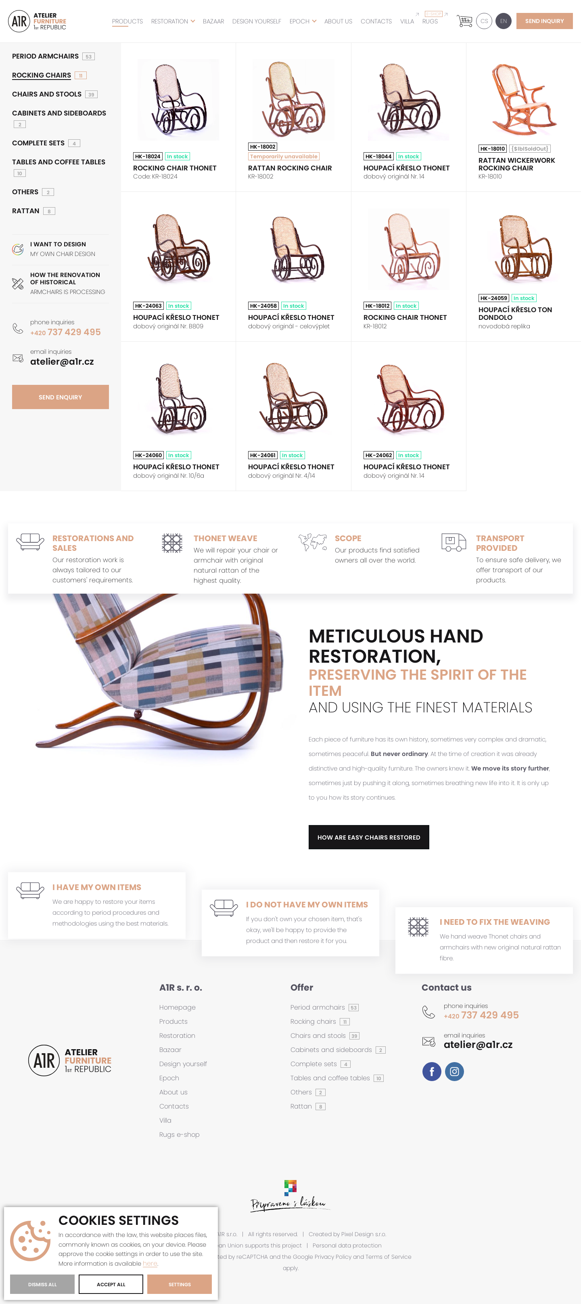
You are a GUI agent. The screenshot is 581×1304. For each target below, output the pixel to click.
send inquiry (544, 21)
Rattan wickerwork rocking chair (517, 164)
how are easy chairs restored (369, 837)
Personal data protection (347, 1245)
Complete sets (38, 143)
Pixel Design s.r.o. (363, 1234)
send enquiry (60, 397)
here (150, 1264)
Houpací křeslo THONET (407, 168)
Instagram (454, 1071)
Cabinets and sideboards (59, 113)
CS (482, 21)
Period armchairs (45, 56)
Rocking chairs (41, 75)
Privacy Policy (333, 1257)
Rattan (26, 211)
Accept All (111, 1284)
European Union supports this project (250, 1245)
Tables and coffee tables (58, 162)
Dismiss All (42, 1284)
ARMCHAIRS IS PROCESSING (69, 283)
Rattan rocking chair (290, 168)
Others (25, 192)
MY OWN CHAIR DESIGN (69, 249)
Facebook (431, 1071)
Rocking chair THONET (175, 168)
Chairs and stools (47, 94)
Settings (180, 1284)
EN (501, 21)
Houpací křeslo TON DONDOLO (515, 313)
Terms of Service (389, 1257)
